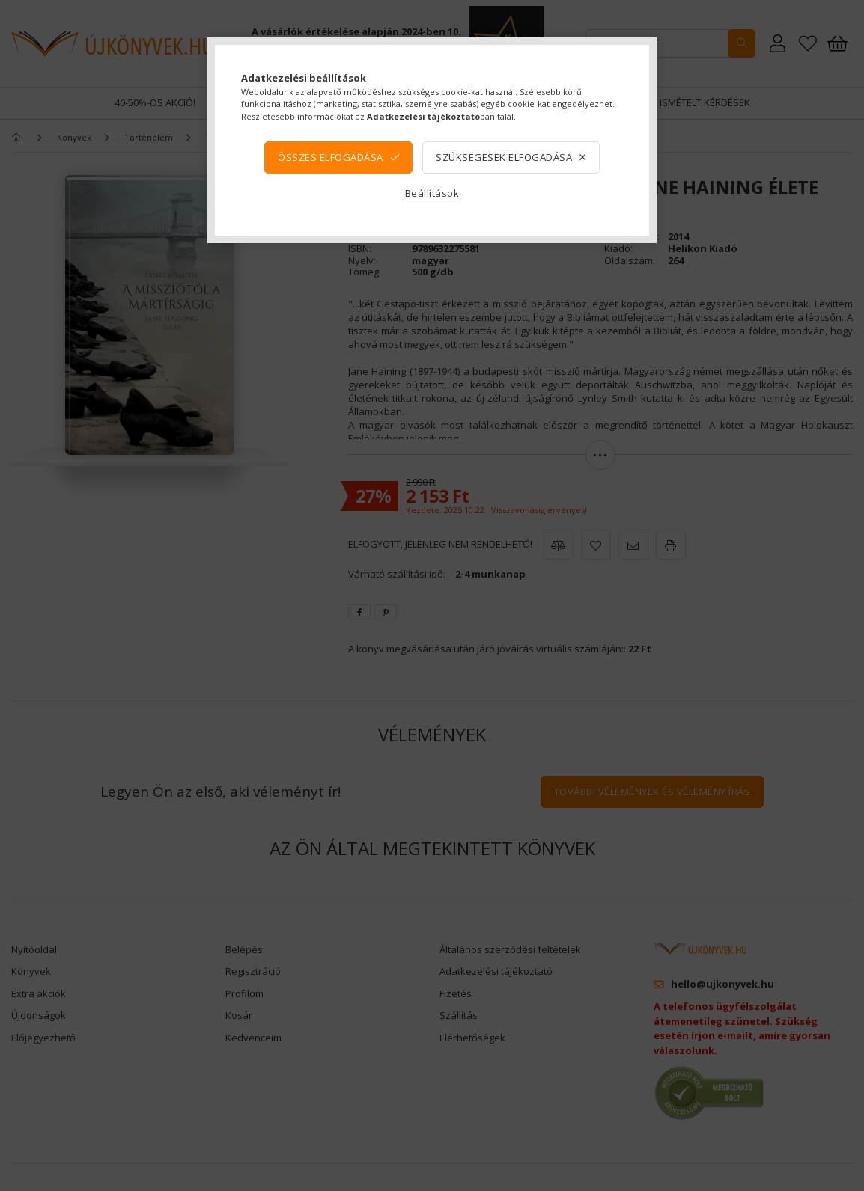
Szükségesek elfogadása (504, 157)
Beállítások (432, 193)
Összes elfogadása (330, 157)
